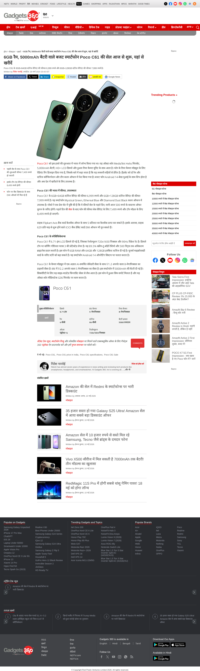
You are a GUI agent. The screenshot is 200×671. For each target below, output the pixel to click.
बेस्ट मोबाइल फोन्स (159, 194)
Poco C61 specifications (91, 355)
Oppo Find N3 (10, 566)
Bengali (126, 643)
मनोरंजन (42, 33)
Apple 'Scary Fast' (43, 554)
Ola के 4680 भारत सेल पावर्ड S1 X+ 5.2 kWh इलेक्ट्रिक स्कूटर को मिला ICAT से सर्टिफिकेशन (29, 618)
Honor (138, 547)
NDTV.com (75, 655)
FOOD (52, 4)
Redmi (180, 534)
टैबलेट (21, 33)
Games (86, 4)
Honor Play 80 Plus (80, 540)
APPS (105, 4)
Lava (158, 534)
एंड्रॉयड (45, 344)
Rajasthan (114, 4)
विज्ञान (93, 33)
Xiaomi (180, 550)
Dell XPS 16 (76, 554)
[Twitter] (162, 260)
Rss (131, 656)
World (14, 4)
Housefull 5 (40, 557)
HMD (137, 544)
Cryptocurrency (42, 537)
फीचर (67, 27)
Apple (137, 537)
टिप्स (70, 33)
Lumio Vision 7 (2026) (111, 540)
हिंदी (28, 4)
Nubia (159, 547)
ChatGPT (8, 536)
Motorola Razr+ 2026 (81, 550)
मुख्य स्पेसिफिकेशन (46, 309)
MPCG (124, 4)
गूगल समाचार (77, 344)
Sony (179, 540)
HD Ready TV (41, 570)
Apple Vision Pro (11, 549)
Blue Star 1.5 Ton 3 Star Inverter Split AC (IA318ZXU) (114, 559)
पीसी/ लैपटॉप (57, 33)
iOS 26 (7, 539)
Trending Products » (164, 94)
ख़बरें (19, 51)
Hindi (114, 643)
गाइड (107, 27)
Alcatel (138, 534)
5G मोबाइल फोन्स (159, 189)
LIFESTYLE (61, 4)
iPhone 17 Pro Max (13, 533)
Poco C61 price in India (67, 355)
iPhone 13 (8, 559)
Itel (157, 530)
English (103, 643)
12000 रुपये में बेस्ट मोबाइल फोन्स (165, 203)
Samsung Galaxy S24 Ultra (48, 544)
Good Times (143, 4)
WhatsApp (126, 656)
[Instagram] (177, 260)
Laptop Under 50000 (13, 543)
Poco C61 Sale (111, 355)
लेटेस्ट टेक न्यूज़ (43, 341)
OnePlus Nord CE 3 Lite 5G (17, 556)
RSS (43, 639)
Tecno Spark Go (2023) (15, 569)
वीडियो (78, 27)
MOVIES (35, 4)
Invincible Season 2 (44, 563)
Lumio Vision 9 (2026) (111, 537)
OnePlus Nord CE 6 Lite (82, 530)
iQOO (159, 527)
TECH (79, 4)
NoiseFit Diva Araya (110, 534)
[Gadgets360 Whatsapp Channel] (184, 260)
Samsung (181, 537)
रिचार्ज (151, 27)
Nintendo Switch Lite (110, 547)
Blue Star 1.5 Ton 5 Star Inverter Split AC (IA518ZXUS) (112, 552)
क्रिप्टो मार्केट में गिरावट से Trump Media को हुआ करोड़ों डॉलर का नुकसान (79, 617)
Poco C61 (42, 163)
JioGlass (39, 567)
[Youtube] (170, 260)
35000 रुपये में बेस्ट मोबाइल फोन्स (165, 228)
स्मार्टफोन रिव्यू (57, 341)
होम (8, 27)
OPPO (159, 554)
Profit (22, 4)
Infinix (138, 554)
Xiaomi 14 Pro (10, 563)
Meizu (159, 537)
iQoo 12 (39, 540)
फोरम (139, 27)
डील (164, 27)
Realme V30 (41, 527)
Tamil (138, 643)
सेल (70, 209)
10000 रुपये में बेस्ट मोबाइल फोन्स (165, 198)
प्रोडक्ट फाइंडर (122, 27)
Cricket (44, 4)
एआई (38, 27)
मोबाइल (10, 33)
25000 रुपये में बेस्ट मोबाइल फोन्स (165, 218)
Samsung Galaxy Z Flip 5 (47, 550)
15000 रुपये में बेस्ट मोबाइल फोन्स (165, 208)
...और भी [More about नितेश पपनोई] (126, 370)
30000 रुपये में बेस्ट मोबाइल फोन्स (165, 223)
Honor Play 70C (78, 537)
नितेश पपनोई (17, 72)
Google (138, 540)
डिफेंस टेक (94, 27)
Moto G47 (75, 544)
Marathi (132, 4)
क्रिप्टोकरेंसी (176, 27)
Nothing (159, 544)
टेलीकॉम (81, 33)
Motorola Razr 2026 (80, 547)
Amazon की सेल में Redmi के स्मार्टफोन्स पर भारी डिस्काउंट (30, 588)
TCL (179, 544)
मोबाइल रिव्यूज (158, 272)
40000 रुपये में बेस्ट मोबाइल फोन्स (165, 233)
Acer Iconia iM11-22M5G (82, 560)
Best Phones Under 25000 (47, 530)
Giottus (38, 547)
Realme (180, 530)
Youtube (113, 656)
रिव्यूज (55, 27)
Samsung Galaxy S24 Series (48, 534)
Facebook (101, 656)
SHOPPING (96, 4)
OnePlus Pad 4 (108, 527)
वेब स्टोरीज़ (141, 33)
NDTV (6, 4)
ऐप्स (31, 33)
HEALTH (71, 4)
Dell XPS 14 (76, 557)
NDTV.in (74, 658)
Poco (179, 527)
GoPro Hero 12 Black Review (49, 560)
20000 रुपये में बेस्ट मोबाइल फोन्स (165, 213)
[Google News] (192, 260)
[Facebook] (155, 260)
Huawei (138, 550)
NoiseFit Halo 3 (108, 530)
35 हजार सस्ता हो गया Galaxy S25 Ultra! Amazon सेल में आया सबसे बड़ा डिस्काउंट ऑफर (177, 618)
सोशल (115, 33)
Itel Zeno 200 (77, 527)
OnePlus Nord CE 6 (80, 534)
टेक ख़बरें (20, 27)
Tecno (180, 547)
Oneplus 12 (9, 553)
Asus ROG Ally (108, 544)
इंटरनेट (104, 33)
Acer (137, 527)
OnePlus (160, 550)
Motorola (160, 540)
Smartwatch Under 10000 (16, 546)
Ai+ (136, 530)
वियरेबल (127, 33)
